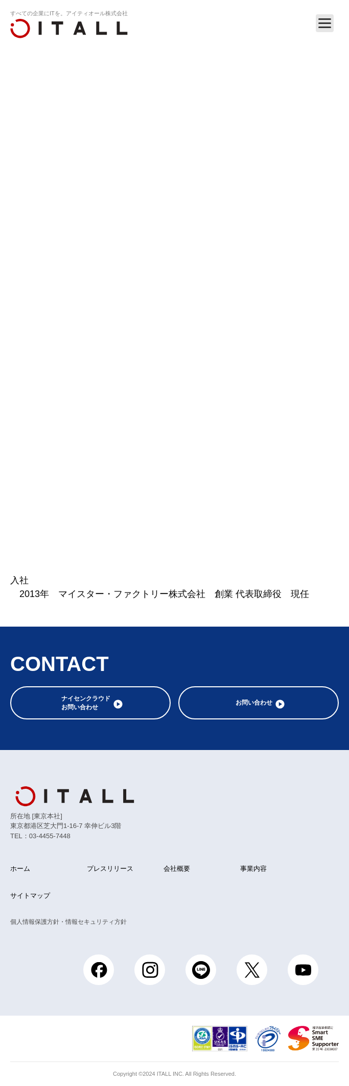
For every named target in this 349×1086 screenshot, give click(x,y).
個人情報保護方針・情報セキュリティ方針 (68, 921)
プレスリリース (110, 868)
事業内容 (253, 868)
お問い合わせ (254, 702)
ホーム (20, 868)
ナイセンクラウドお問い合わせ (85, 703)
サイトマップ (30, 895)
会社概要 (177, 868)
